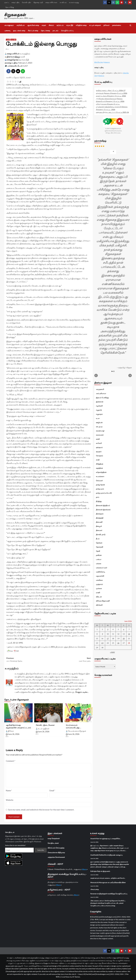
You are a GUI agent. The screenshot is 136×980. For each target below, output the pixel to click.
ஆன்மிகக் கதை (33, 25)
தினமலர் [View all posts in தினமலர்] (75, 719)
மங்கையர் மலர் (101, 567)
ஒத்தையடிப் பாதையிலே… (111, 838)
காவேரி (99, 443)
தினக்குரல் (99, 513)
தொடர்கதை (45, 30)
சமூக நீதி (69, 25)
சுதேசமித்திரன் (101, 472)
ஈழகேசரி (99, 406)
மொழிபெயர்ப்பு (67, 30)
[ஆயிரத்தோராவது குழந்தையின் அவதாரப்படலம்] (18, 712)
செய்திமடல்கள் (53, 843)
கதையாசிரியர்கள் (51, 2)
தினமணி (99, 522)
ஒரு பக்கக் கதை (19, 30)
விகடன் (99, 596)
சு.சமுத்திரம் (25, 53)
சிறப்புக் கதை (33, 30)
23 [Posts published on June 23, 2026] (102, 643)
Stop (113, 371)
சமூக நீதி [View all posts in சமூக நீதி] (13, 39)
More (84, 869)
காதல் (44, 25)
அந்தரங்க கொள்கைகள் (56, 857)
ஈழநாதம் (99, 414)
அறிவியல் (20, 25)
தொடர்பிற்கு (9, 7)
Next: (70, 659)
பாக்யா (98, 559)
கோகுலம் (99, 455)
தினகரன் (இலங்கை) (103, 509)
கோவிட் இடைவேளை (45, 725)
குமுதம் (98, 451)
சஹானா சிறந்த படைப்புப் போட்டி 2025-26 (112, 112)
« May (112, 652)
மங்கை (98, 563)
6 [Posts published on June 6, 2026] (123, 629)
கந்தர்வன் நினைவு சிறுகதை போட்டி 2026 (111, 93)
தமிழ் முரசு (100, 489)
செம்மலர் (99, 480)
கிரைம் (51, 25)
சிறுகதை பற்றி (38, 2)
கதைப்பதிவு (15, 2)
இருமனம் (106, 871)
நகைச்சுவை (116, 25)
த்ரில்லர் (106, 25)
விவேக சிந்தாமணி (103, 601)
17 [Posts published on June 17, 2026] (108, 638)
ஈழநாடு (99, 410)
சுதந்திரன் (99, 468)
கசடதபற (99, 426)
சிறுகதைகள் (14, 14)
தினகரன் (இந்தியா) (103, 505)
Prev (96, 375)
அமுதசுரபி (100, 389)
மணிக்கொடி (100, 572)
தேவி (98, 551)
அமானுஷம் (9, 25)
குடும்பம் (60, 25)
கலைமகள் (100, 435)
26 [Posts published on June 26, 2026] (118, 643)
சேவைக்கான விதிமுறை (56, 852)
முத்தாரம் (99, 584)
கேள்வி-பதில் (26, 2)
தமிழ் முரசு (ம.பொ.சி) (104, 493)
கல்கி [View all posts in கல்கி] (7, 39)
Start (112, 371)
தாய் (97, 497)
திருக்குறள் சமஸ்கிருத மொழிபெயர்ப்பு (113, 893)
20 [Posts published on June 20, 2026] (124, 638)
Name (9, 790)
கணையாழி (100, 430)
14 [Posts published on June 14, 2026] (129, 634)
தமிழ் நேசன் (100, 484)
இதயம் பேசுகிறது (102, 397)
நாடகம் (55, 30)
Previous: (27, 659)
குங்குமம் (99, 447)
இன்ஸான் (99, 401)
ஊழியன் (99, 422)
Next (130, 375)
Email (52, 790)
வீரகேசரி (99, 605)
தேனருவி (99, 547)
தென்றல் (99, 543)
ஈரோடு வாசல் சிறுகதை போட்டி (108, 104)
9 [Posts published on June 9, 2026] (102, 634)
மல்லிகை (99, 580)
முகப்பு (6, 2)
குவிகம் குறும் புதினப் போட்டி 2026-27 (110, 90)
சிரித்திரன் (99, 464)
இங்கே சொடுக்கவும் (102, 62)
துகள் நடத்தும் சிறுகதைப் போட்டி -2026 (111, 96)
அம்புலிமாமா (101, 393)
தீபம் (97, 538)
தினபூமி (99, 526)
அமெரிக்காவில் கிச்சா (118, 882)
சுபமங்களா (100, 476)
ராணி (98, 592)
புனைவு (7, 30)
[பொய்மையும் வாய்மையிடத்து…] (78, 712)
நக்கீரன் (99, 555)
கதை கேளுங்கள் (54, 838)
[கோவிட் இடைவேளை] (48, 712)
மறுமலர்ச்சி (100, 576)
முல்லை (99, 588)
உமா (98, 418)
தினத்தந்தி (99, 518)
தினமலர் (99, 530)
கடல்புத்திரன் (43, 728)
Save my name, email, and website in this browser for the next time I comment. (41, 809)
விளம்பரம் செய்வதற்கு (56, 848)
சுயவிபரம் (63, 2)
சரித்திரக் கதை (81, 25)
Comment (10, 760)
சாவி (97, 460)
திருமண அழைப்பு (116, 855)
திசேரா (11, 731)
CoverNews (65, 977)
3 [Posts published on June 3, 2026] (107, 629)
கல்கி (22, 56)
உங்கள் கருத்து (74, 2)
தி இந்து (99, 501)
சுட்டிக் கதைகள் (95, 25)
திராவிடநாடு (100, 534)
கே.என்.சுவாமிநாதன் (77, 731)
